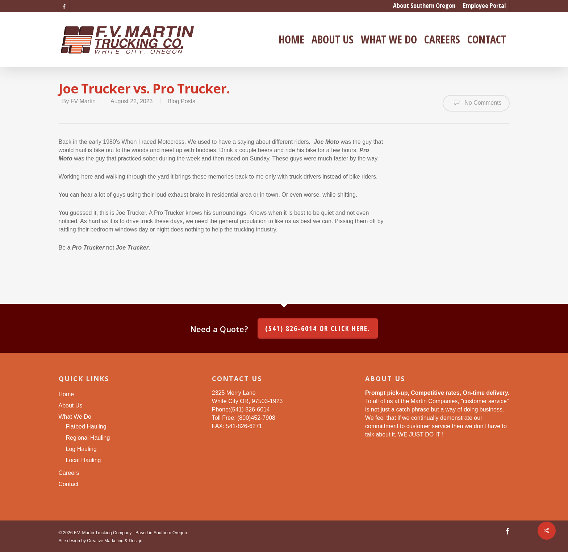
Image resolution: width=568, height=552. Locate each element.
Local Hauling (83, 460)
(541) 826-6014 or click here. (317, 328)
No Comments (476, 102)
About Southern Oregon (424, 5)
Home (291, 39)
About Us (333, 39)
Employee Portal (484, 5)
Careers (442, 39)
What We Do (389, 39)
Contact (486, 39)
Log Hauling (81, 449)
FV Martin (83, 101)
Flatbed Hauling (86, 426)
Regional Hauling (88, 438)
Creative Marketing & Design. (115, 540)
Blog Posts (181, 101)
